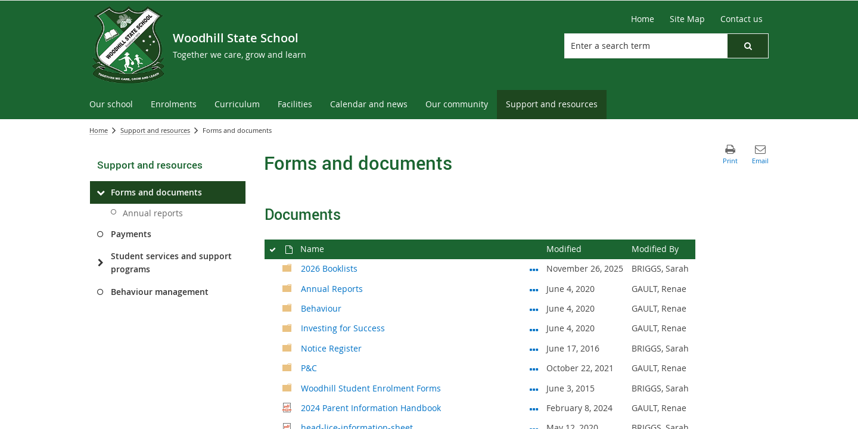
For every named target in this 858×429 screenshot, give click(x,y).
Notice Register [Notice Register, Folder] (331, 348)
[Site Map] (687, 19)
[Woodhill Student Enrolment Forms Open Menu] (534, 386)
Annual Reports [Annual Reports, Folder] (332, 288)
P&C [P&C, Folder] (309, 368)
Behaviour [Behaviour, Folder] (321, 308)
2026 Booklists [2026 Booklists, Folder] (329, 268)
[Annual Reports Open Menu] (534, 287)
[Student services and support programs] (100, 262)
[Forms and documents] (100, 192)
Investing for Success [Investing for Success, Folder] (343, 328)
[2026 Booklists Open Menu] (534, 267)
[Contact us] (741, 19)
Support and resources (155, 130)
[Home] (642, 19)
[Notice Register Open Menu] (534, 347)
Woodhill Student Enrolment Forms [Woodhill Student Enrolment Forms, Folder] (371, 388)
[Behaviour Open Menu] (534, 307)
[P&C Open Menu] (534, 366)
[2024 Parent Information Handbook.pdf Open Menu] (534, 406)
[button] (748, 46)
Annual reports (153, 213)
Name (312, 248)
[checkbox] (272, 247)
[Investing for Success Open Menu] (534, 327)
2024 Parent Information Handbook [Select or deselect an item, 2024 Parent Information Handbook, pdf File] (371, 408)
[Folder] (287, 267)
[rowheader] (272, 269)
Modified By (655, 248)
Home (98, 130)
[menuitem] (111, 104)
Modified (564, 248)
